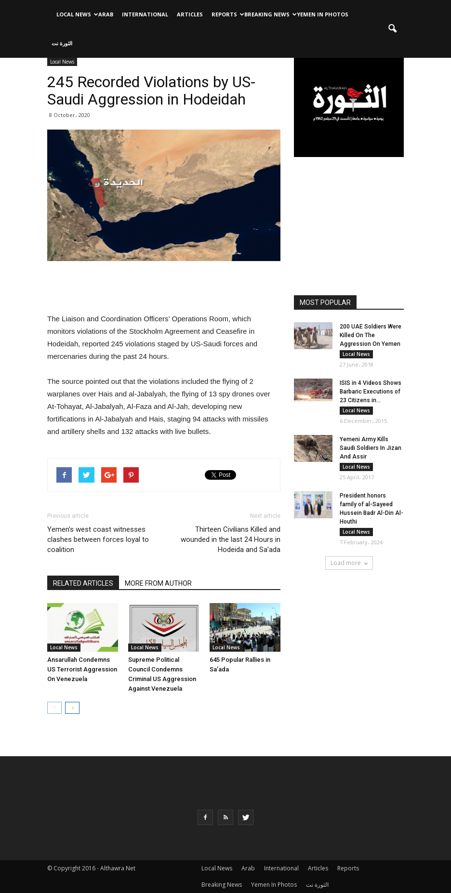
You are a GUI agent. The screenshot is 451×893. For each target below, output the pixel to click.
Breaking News (268, 14)
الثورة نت (62, 43)
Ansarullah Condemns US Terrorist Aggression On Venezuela (82, 669)
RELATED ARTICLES (83, 583)
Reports (226, 14)
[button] (392, 28)
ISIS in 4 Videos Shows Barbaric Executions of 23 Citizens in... (370, 392)
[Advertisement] (164, 288)
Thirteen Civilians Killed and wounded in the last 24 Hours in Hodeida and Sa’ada (230, 539)
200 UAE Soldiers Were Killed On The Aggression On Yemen (370, 335)
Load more (349, 563)
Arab (105, 14)
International (145, 14)
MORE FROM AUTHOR (158, 583)
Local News (75, 14)
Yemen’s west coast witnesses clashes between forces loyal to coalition (98, 539)
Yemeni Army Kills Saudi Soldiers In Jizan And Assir (370, 448)
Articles (190, 14)
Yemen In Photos (322, 14)
